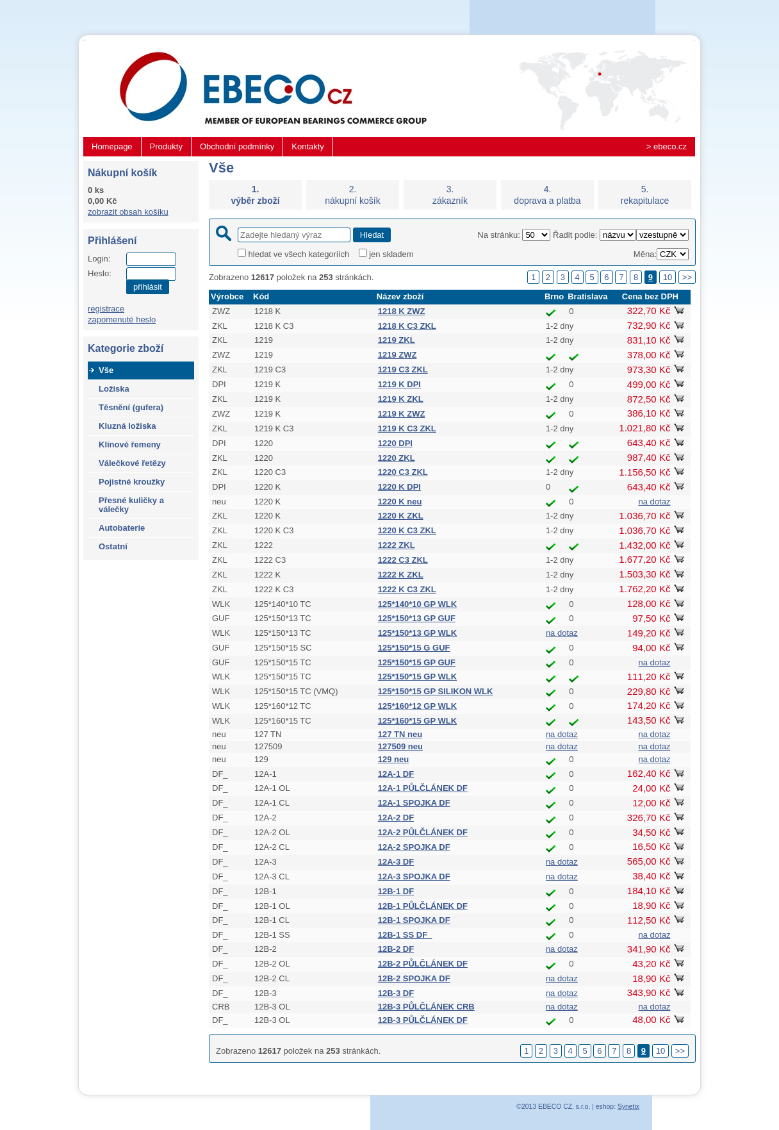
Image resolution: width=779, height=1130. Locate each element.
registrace (106, 308)
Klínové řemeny (130, 444)
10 (667, 277)
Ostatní (113, 546)
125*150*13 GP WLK (417, 633)
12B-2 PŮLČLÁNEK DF (423, 963)
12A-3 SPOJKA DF (414, 876)
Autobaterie (122, 528)
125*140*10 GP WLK (417, 604)
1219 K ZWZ (401, 414)
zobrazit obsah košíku (128, 212)
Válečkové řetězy (132, 463)
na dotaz (655, 501)
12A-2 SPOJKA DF (414, 847)
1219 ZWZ (397, 355)
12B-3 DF (396, 993)
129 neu (393, 759)
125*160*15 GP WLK (417, 721)
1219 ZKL (396, 340)
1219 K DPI (399, 384)
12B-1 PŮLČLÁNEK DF (423, 906)
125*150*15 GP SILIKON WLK (435, 691)
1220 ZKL (396, 458)
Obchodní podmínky (237, 146)
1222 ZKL (396, 545)
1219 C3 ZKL (403, 369)
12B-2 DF (396, 949)
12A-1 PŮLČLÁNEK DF (423, 788)
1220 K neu (400, 501)
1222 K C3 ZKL (407, 589)
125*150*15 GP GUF (416, 662)
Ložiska (114, 389)
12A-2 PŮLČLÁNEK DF (423, 832)
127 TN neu (400, 734)
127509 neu (400, 746)
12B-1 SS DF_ (405, 935)
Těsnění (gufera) (131, 407)
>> (687, 277)
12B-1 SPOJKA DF (414, 920)
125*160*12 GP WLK (417, 706)
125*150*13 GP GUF (416, 618)
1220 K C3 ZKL (407, 530)
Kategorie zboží (125, 348)
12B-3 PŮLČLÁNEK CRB (426, 1006)
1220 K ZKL (400, 515)
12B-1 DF (396, 891)
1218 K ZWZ (401, 311)
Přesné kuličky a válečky (131, 504)
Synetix (628, 1106)
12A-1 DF (396, 774)
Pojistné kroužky (132, 481)
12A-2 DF (396, 817)
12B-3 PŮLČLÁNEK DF (423, 1020)
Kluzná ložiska (127, 426)
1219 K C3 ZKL (407, 428)
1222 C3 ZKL (403, 560)
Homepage (112, 146)
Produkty (166, 146)
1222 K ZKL (400, 574)
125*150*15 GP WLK (417, 676)
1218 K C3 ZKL (407, 326)
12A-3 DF (396, 862)
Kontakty (307, 146)
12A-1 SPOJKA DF (414, 803)
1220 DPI (395, 443)
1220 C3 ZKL (403, 472)
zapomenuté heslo (122, 319)
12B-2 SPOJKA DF (414, 978)
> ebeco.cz (666, 146)
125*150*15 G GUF (414, 647)
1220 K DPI (399, 487)
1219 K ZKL (400, 399)
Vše (106, 370)
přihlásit (147, 287)
